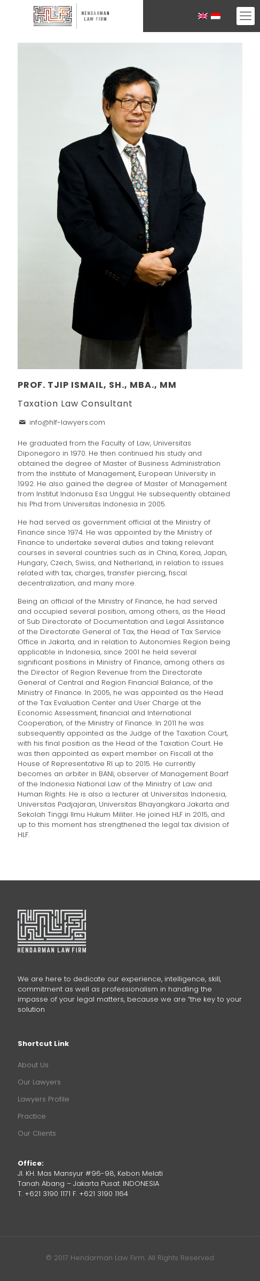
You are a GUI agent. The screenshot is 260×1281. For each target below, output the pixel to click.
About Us (33, 1065)
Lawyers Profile (43, 1099)
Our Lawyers (39, 1082)
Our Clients (37, 1133)
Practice (32, 1116)
